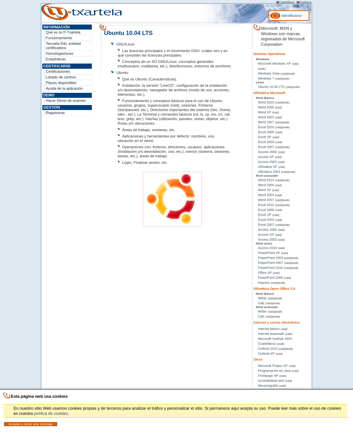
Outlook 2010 (268, 348)
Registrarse (55, 113)
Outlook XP (266, 353)
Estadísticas (56, 59)
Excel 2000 (266, 132)
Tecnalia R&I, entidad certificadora (63, 45)
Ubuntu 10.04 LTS (271, 87)
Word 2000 (266, 107)
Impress (264, 282)
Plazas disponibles (61, 83)
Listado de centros (61, 77)
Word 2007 (266, 122)
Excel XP (264, 137)
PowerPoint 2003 (270, 258)
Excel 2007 (266, 147)
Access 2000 (267, 152)
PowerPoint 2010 (270, 268)
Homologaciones (59, 53)
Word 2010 (266, 102)
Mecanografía (268, 385)
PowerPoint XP (269, 253)
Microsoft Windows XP (274, 63)
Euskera (305, 2)
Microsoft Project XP (273, 366)
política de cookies (51, 413)
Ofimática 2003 (269, 172)
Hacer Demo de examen (66, 100)
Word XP (264, 112)
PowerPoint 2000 (270, 277)
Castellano (286, 2)
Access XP (266, 157)
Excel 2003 (266, 142)
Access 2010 (267, 248)
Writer (262, 298)
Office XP (265, 272)
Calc (261, 303)
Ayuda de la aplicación (64, 88)
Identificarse (291, 16)
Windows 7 (266, 78)
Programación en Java (274, 371)
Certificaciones (58, 71)
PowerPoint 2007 (270, 263)
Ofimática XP (267, 167)
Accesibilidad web (271, 380)
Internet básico (269, 329)
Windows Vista (268, 73)
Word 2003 (266, 117)
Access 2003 (267, 162)
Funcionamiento (59, 38)
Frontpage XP (268, 375)
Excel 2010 (266, 127)
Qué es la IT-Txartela (63, 32)
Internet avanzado (271, 334)
